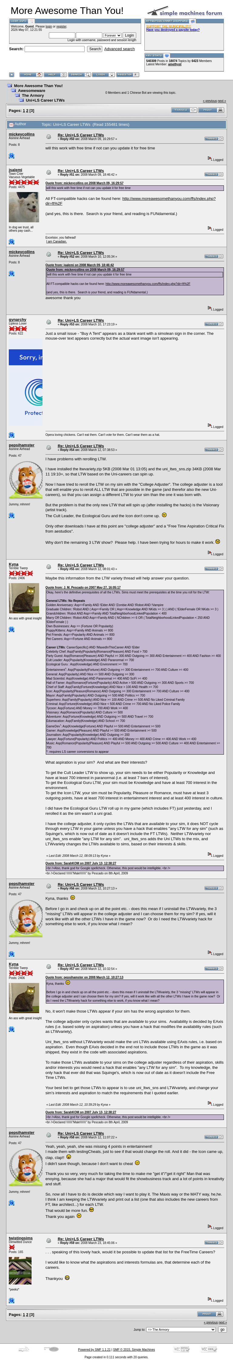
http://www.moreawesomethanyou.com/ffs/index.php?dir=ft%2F (148, 284)
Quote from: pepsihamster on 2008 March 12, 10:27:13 (84, 977)
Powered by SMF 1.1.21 (94, 1349)
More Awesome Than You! (38, 85)
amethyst (174, 64)
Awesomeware (31, 90)
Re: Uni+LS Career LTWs (81, 135)
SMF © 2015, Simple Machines (134, 1349)
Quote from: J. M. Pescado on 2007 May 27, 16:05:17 (83, 587)
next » (222, 101)
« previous (210, 101)
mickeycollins (22, 134)
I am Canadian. (56, 241)
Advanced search (119, 49)
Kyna (14, 564)
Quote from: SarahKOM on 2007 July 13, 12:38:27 (81, 863)
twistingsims (21, 1238)
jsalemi (15, 170)
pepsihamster (22, 445)
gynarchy (17, 319)
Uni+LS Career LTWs (45, 100)
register (61, 26)
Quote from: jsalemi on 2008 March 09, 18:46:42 (80, 265)
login (49, 26)
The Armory (33, 95)
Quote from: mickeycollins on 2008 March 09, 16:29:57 (84, 183)
